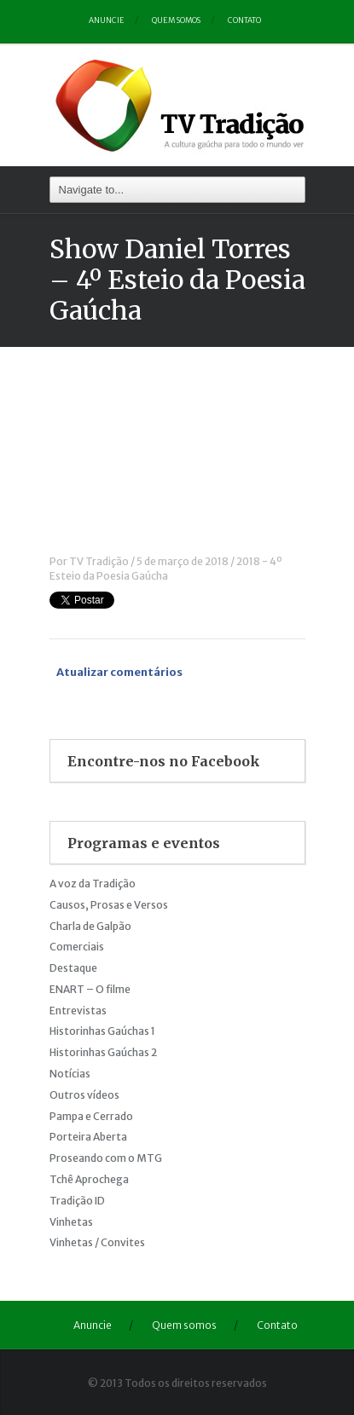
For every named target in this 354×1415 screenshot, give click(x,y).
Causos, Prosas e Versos (108, 904)
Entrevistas (78, 1010)
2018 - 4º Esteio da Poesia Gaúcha (165, 568)
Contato (244, 20)
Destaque (73, 968)
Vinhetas (71, 1222)
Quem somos (176, 20)
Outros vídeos (84, 1095)
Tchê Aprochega (89, 1179)
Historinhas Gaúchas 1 (102, 1031)
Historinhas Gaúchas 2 (103, 1052)
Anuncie (107, 20)
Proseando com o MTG (105, 1158)
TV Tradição (99, 561)
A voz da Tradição (92, 883)
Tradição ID (77, 1200)
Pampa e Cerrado (91, 1116)
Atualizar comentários (119, 672)
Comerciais (76, 946)
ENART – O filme (90, 989)
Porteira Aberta (88, 1136)
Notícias (69, 1073)
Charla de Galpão (90, 926)
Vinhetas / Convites (97, 1242)
